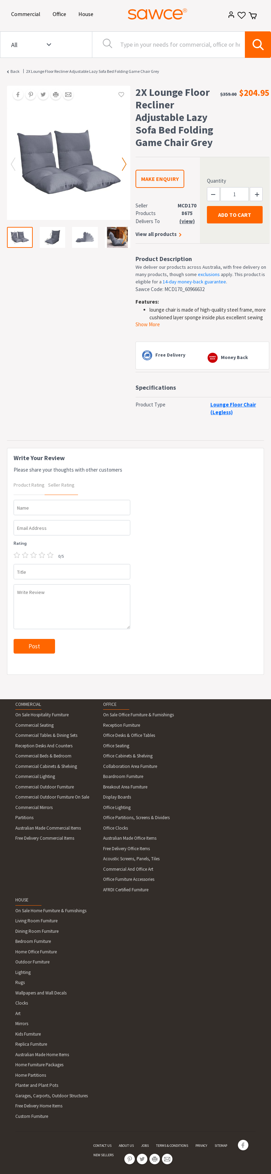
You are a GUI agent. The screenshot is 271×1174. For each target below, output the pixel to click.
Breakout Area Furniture (125, 787)
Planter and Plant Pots (36, 1085)
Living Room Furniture (36, 921)
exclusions (209, 274)
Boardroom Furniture (123, 776)
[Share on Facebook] (15, 95)
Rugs (20, 982)
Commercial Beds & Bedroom (43, 756)
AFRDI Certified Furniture (125, 890)
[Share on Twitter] (40, 95)
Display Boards (117, 797)
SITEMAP (221, 1145)
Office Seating (116, 746)
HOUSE (22, 900)
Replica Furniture (31, 1044)
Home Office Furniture (36, 952)
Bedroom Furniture (33, 941)
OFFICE (110, 704)
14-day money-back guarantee (194, 282)
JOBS (145, 1145)
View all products (156, 234)
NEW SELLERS (103, 1155)
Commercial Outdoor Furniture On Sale (52, 797)
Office (61, 13)
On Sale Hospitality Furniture (42, 715)
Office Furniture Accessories (128, 879)
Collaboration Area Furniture (130, 766)
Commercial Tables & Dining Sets (46, 735)
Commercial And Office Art (128, 869)
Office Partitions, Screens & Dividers (136, 818)
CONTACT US (102, 1145)
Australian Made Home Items (42, 1055)
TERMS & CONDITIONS (172, 1145)
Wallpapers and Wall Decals (41, 993)
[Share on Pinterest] (28, 95)
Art (18, 1013)
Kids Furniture (28, 1034)
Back (15, 71)
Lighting (23, 972)
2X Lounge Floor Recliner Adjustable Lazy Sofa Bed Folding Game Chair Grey (92, 71)
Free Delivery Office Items (126, 849)
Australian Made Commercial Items (48, 828)
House (87, 13)
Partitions (24, 818)
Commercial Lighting (35, 776)
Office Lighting (117, 807)
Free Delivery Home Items (38, 1106)
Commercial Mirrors (34, 807)
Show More (148, 324)
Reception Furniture (121, 725)
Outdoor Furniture (32, 962)
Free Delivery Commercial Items (44, 838)
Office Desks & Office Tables (129, 735)
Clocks (21, 1003)
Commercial (27, 13)
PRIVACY (201, 1145)
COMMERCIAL (28, 704)
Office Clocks (115, 828)
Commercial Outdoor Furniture (44, 787)
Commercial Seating (34, 725)
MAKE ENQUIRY (160, 178)
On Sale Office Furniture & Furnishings (138, 715)
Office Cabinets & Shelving (128, 756)
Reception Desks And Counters (43, 746)
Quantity (216, 180)
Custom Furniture (31, 1116)
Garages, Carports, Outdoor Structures (51, 1096)
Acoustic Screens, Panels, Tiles (131, 859)
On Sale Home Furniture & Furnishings (50, 911)
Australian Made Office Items (129, 838)
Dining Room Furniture (37, 931)
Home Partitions (30, 1075)
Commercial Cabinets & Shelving (46, 766)
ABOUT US (126, 1145)
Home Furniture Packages (39, 1065)
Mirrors (21, 1024)
